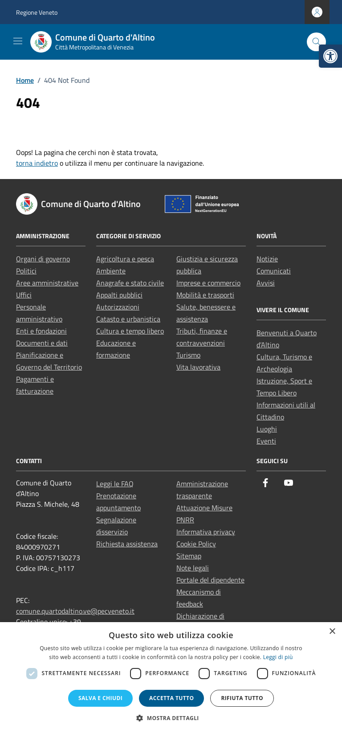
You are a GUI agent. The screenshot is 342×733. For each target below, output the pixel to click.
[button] (171, 717)
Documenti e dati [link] (42, 343)
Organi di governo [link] (43, 258)
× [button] (332, 631)
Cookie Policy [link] (196, 543)
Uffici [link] (24, 294)
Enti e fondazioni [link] (41, 331)
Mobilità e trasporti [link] (205, 294)
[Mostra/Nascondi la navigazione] (17, 41)
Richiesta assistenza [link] (127, 543)
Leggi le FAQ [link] (115, 483)
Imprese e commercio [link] (208, 282)
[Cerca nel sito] (316, 42)
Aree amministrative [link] (47, 282)
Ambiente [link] (111, 270)
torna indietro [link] (37, 163)
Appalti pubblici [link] (119, 294)
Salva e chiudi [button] (100, 698)
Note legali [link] (192, 567)
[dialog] (171, 677)
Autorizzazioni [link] (117, 306)
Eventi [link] (266, 441)
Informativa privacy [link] (205, 531)
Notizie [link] (267, 258)
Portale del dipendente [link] (210, 579)
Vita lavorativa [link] (198, 367)
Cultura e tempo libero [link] (130, 331)
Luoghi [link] (266, 429)
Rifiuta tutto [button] (242, 698)
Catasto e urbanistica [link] (128, 319)
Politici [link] (26, 270)
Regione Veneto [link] (36, 12)
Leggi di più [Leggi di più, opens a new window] (278, 657)
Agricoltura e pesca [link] (125, 258)
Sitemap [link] (188, 555)
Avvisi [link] (265, 282)
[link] (330, 56)
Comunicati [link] (273, 270)
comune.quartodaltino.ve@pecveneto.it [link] (75, 611)
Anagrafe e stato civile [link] (130, 282)
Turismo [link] (188, 355)
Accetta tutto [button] (171, 698)
